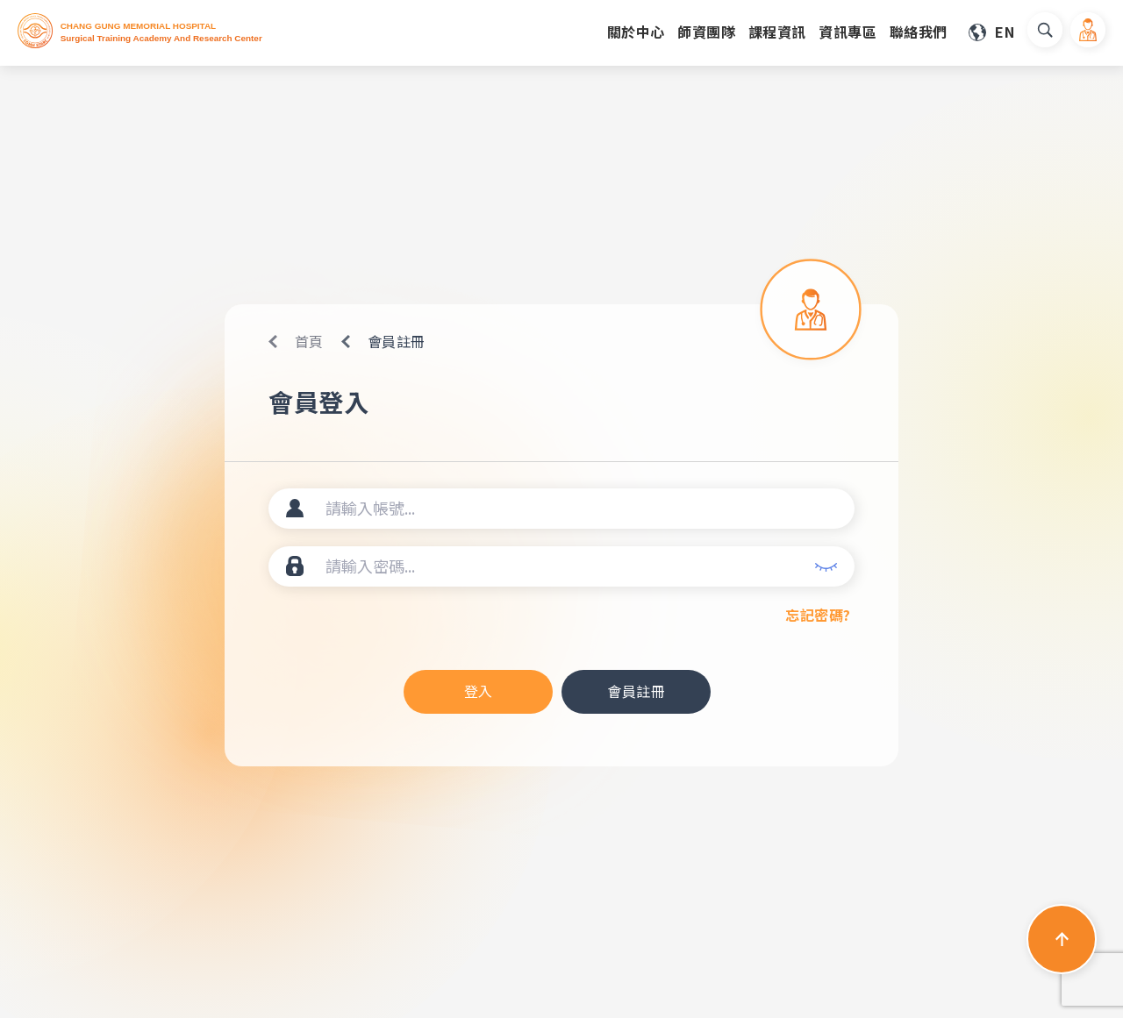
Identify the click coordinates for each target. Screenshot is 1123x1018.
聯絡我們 (919, 31)
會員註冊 (636, 690)
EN (1004, 31)
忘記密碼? (818, 614)
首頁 (309, 341)
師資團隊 (706, 31)
